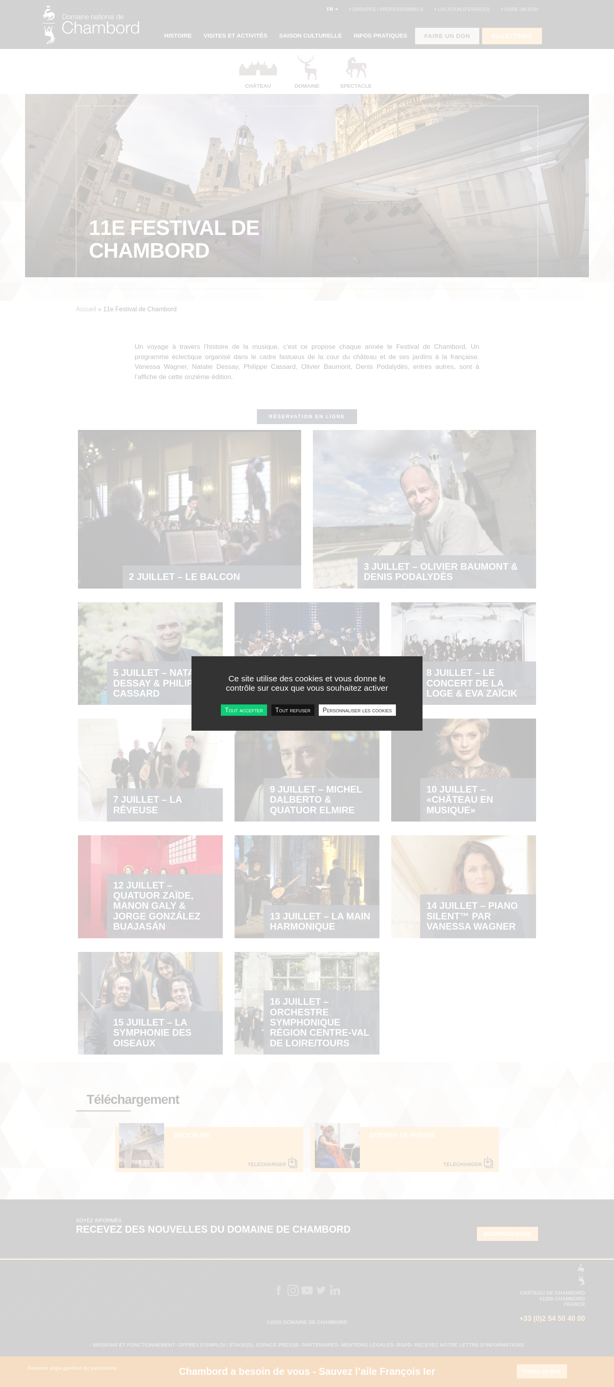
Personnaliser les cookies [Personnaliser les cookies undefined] (357, 710)
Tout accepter (244, 710)
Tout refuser (293, 710)
